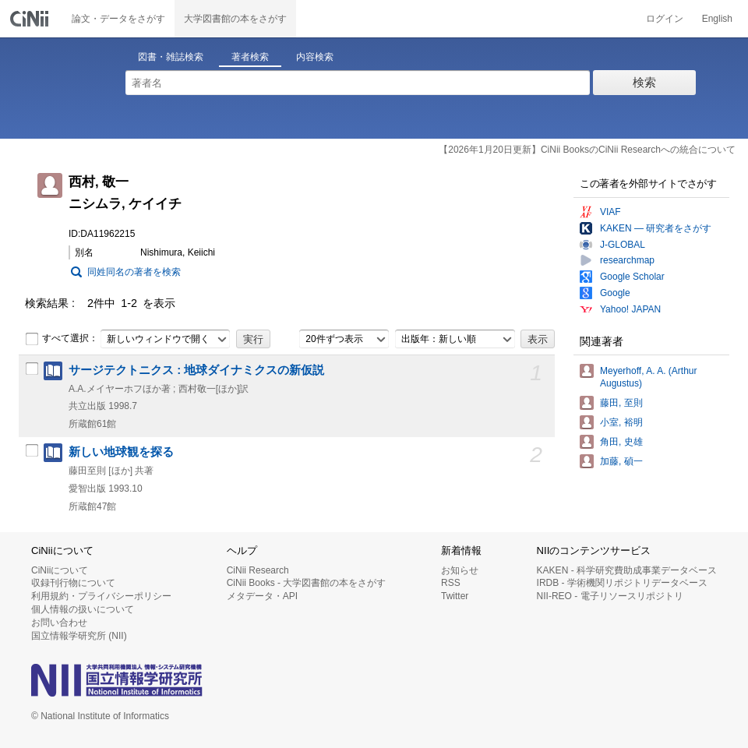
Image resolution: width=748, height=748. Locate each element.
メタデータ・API (262, 596)
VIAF (610, 211)
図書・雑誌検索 (170, 56)
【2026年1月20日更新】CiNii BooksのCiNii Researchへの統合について (587, 149)
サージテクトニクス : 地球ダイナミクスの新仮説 (196, 370)
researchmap (627, 260)
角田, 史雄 (621, 441)
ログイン (664, 18)
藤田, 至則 (621, 402)
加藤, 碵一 (621, 461)
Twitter (454, 596)
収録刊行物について (73, 582)
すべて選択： (61, 339)
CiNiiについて (59, 570)
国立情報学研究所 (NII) (79, 635)
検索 (644, 82)
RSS (450, 582)
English (717, 18)
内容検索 (314, 56)
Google (615, 293)
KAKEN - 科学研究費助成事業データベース (627, 570)
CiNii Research (258, 570)
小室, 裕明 (621, 422)
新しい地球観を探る (121, 452)
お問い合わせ (59, 622)
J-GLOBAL (622, 244)
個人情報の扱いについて (82, 609)
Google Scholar (632, 276)
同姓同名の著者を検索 (134, 271)
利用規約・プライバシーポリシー (101, 596)
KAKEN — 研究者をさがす (655, 228)
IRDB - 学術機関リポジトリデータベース (622, 582)
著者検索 (250, 56)
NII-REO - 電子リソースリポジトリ (610, 596)
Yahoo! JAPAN (630, 309)
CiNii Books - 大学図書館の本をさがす (306, 582)
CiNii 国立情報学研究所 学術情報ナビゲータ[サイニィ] (31, 18)
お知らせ (459, 570)
